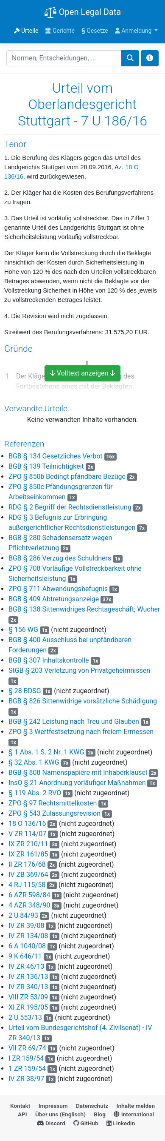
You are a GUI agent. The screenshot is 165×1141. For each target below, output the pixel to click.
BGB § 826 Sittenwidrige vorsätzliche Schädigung (82, 701)
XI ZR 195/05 (28, 1007)
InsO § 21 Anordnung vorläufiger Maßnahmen (77, 783)
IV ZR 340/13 (28, 987)
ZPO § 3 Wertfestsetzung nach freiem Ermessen (81, 732)
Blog (100, 1114)
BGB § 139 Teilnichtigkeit (46, 466)
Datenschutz (92, 1105)
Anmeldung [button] (134, 30)
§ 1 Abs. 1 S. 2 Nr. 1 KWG (46, 752)
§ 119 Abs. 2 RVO (34, 793)
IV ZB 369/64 (28, 875)
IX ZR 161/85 (28, 854)
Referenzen (24, 444)
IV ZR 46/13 (26, 966)
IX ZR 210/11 (28, 844)
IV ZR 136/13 (28, 977)
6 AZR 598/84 (29, 895)
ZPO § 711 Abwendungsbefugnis (58, 589)
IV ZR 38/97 (26, 1079)
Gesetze (94, 30)
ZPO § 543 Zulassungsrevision (54, 813)
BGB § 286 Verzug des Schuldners (59, 558)
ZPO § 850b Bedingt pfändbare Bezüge (67, 476)
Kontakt (20, 1105)
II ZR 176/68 (27, 864)
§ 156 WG (23, 630)
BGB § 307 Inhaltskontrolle (48, 660)
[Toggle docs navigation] (150, 58)
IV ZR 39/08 (26, 926)
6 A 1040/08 (27, 946)
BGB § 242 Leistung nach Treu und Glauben (73, 721)
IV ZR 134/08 (28, 936)
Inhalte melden (136, 1105)
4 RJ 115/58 (26, 885)
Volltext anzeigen (82, 373)
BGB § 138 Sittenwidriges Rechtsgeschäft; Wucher (84, 609)
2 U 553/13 (25, 1017)
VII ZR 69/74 (27, 1048)
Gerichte (60, 30)
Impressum (53, 1105)
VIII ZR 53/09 (28, 997)
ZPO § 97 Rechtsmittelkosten (52, 803)
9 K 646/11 (25, 956)
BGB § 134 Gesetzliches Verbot (55, 456)
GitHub (85, 1123)
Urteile (26, 30)
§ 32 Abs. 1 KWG (33, 762)
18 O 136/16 (27, 823)
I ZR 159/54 (26, 1058)
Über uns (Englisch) (60, 1114)
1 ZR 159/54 (27, 1068)
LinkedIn (120, 1123)
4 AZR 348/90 (29, 905)
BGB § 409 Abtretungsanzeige (53, 599)
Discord (51, 1123)
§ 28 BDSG (24, 691)
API (22, 1114)
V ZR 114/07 (27, 834)
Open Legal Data (82, 12)
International (134, 1114)
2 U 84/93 (23, 915)
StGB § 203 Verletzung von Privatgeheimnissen (79, 670)
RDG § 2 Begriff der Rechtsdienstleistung (69, 507)
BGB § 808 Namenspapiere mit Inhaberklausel (77, 772)
